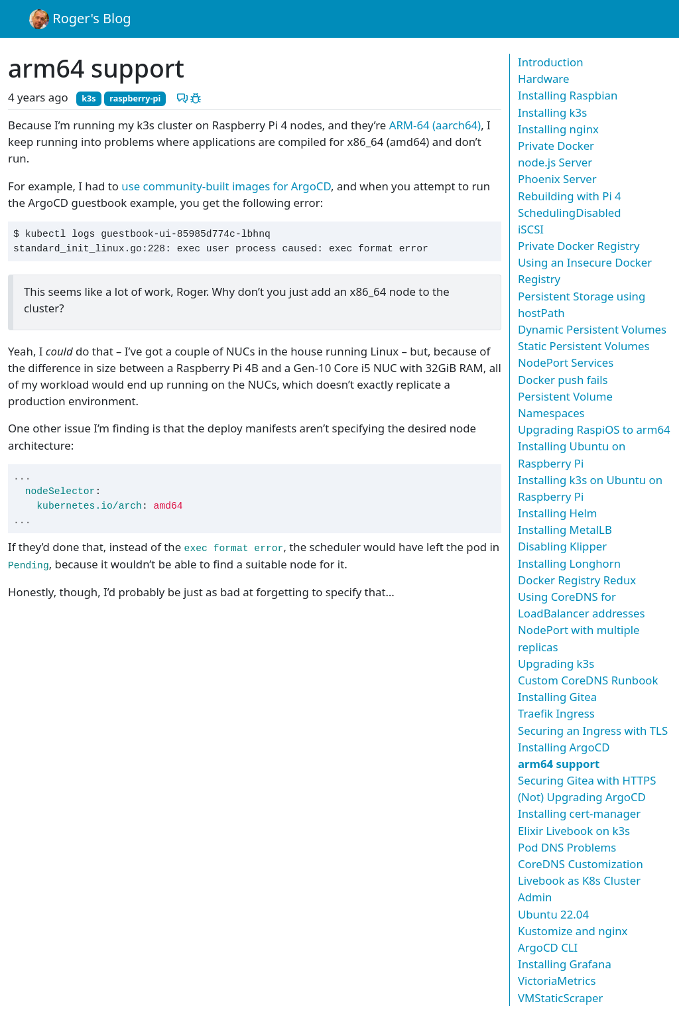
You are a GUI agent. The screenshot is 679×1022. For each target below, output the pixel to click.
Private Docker (556, 145)
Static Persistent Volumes (584, 345)
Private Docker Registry (579, 245)
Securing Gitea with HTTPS (587, 780)
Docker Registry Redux (577, 580)
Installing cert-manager (579, 813)
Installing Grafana (564, 964)
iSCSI (531, 229)
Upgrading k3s (556, 663)
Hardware (543, 78)
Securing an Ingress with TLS (593, 730)
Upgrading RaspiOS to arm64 (594, 429)
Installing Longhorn (569, 563)
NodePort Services (565, 362)
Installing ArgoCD (563, 747)
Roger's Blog (80, 19)
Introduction (551, 62)
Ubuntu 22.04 (553, 914)
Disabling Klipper (562, 546)
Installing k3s (552, 112)
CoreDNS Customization (580, 863)
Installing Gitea (557, 696)
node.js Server (555, 162)
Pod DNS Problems (567, 847)
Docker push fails (563, 379)
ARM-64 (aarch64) (435, 125)
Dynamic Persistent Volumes (592, 329)
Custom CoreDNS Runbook (588, 680)
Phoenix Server (557, 178)
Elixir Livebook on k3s (574, 830)
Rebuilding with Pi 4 (569, 196)
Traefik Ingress (556, 713)
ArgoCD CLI (548, 947)
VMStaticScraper (560, 997)
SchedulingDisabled (569, 212)
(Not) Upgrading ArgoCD (582, 796)
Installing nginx (558, 129)
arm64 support (558, 763)
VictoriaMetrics (556, 980)
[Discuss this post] (182, 97)
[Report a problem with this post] (195, 97)
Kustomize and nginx (572, 930)
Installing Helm (557, 513)
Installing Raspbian (567, 95)
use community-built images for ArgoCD (226, 186)
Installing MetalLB (565, 529)
